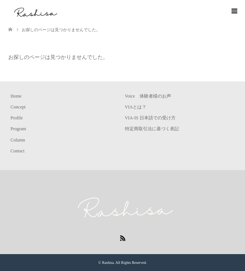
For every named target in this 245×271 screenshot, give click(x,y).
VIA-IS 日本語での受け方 (150, 117)
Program (18, 128)
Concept (18, 107)
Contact (17, 151)
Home (16, 96)
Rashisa (108, 262)
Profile (17, 117)
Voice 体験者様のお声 (148, 96)
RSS (123, 237)
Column (18, 140)
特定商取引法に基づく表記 (152, 128)
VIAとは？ (135, 107)
